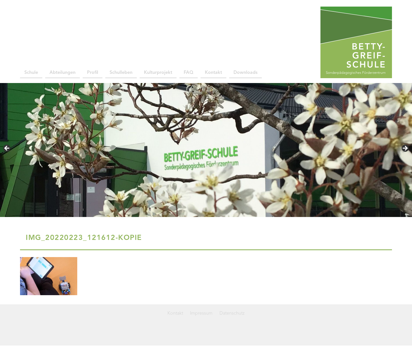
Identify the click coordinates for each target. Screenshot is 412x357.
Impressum (201, 313)
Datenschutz (232, 313)
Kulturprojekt (158, 72)
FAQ (188, 72)
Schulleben (121, 72)
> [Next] (405, 148)
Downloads (245, 72)
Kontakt (213, 72)
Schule (31, 72)
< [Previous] (7, 148)
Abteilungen (62, 72)
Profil (92, 72)
